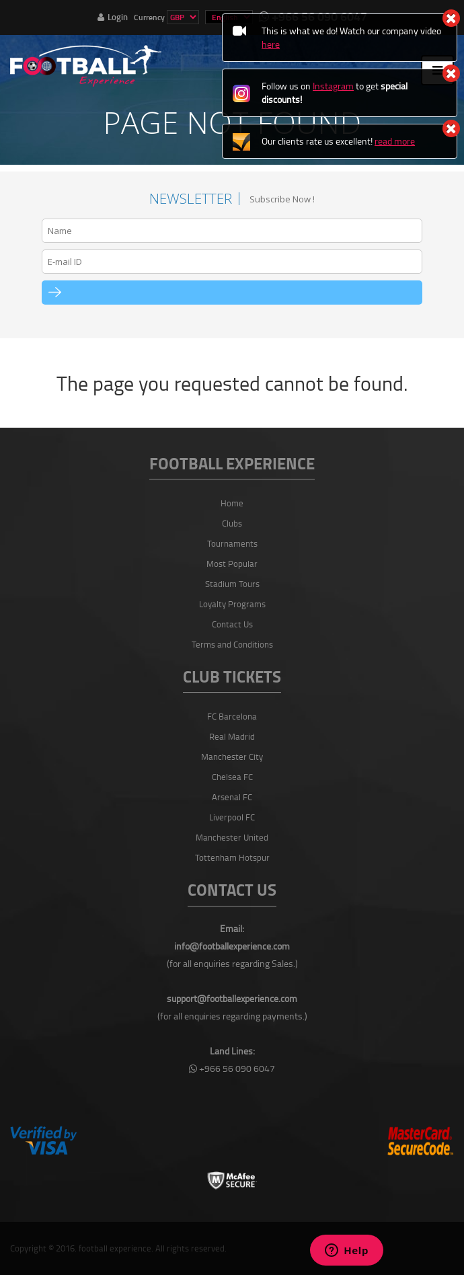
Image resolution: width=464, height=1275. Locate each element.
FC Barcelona (232, 716)
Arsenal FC (232, 797)
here (271, 44)
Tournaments (232, 543)
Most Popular (232, 563)
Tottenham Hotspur (232, 857)
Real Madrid (232, 736)
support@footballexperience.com (232, 998)
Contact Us (232, 624)
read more (395, 140)
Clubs (232, 523)
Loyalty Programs (232, 604)
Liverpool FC (232, 817)
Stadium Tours (232, 584)
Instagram (333, 85)
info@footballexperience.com (232, 945)
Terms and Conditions (232, 644)
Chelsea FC (232, 777)
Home (232, 503)
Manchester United (232, 837)
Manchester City (232, 756)
